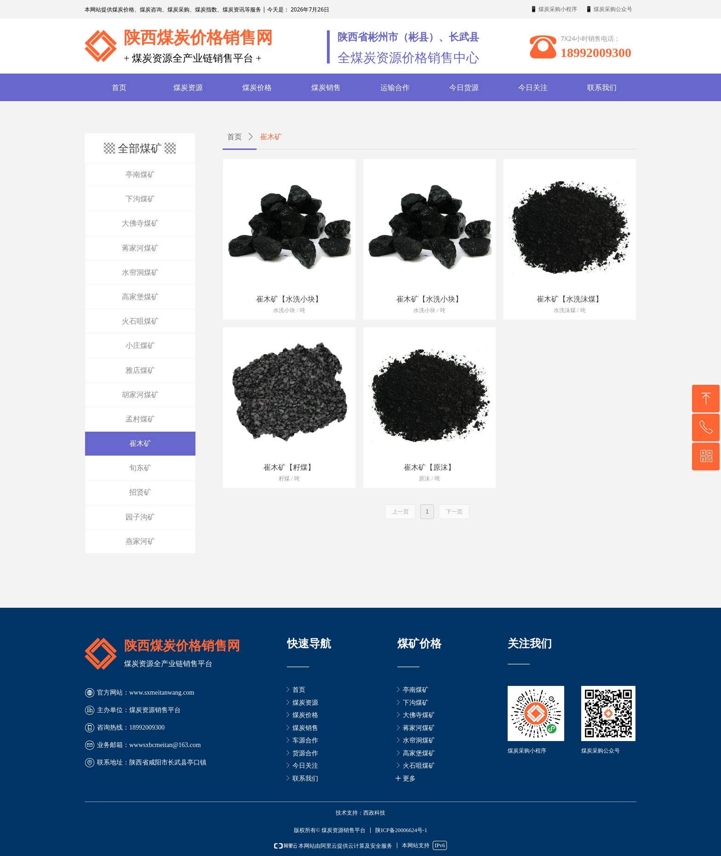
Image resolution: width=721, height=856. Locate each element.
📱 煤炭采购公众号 (608, 9)
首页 (234, 137)
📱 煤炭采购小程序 (553, 9)
